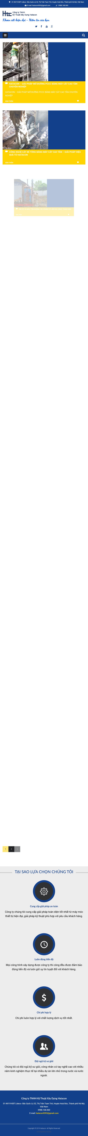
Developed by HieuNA (44, 1132)
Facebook (41, 26)
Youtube (47, 26)
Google (52, 26)
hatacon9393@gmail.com (41, 5)
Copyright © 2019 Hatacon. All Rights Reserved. (44, 1128)
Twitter (36, 26)
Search (82, 35)
